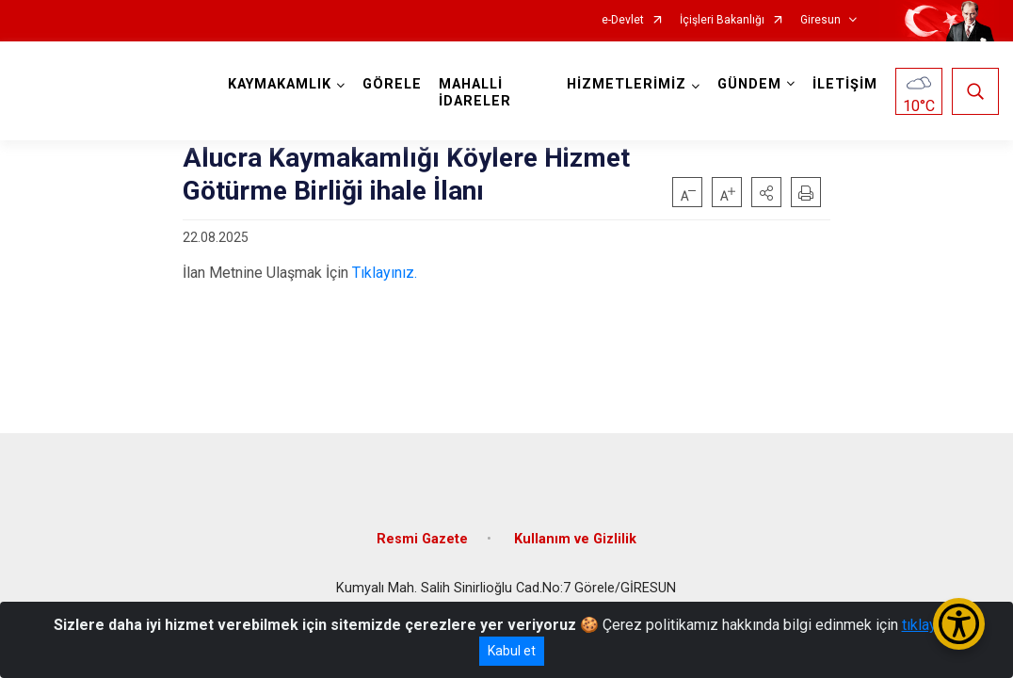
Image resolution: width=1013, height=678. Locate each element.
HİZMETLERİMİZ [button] (626, 84)
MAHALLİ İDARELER (475, 92)
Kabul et (512, 650)
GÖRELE (392, 84)
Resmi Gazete (422, 539)
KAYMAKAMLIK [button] (279, 84)
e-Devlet (623, 20)
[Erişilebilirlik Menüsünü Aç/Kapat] (959, 624)
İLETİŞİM (844, 84)
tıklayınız (931, 625)
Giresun (820, 20)
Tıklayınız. (384, 273)
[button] (766, 192)
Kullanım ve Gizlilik (575, 539)
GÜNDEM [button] (749, 84)
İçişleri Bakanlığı (722, 20)
